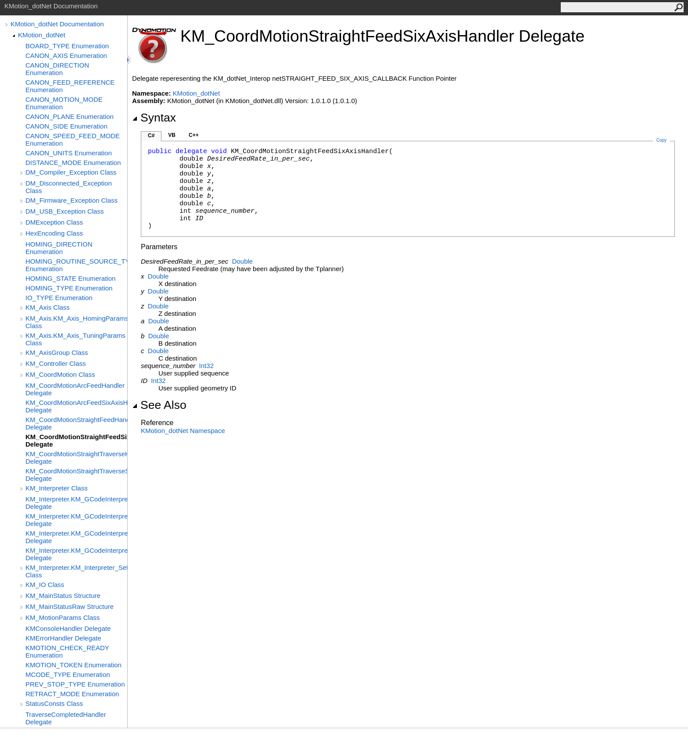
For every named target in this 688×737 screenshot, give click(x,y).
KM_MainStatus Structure (62, 595)
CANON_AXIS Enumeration (66, 55)
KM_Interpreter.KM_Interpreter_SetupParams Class (76, 571)
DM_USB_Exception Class (64, 211)
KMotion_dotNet (41, 35)
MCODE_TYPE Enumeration (67, 674)
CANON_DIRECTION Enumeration (57, 68)
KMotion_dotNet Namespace (183, 430)
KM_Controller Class (55, 363)
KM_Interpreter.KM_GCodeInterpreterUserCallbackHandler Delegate (76, 536)
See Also (159, 404)
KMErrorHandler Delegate (63, 638)
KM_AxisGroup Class (56, 352)
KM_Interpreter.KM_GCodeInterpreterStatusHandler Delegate (76, 519)
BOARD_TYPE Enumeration (67, 46)
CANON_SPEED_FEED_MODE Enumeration (72, 139)
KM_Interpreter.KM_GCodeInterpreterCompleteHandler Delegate (76, 502)
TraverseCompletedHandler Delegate (65, 718)
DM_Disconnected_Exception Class (68, 186)
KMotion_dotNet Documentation (57, 24)
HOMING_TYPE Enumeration (68, 288)
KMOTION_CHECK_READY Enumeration (67, 651)
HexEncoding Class (54, 233)
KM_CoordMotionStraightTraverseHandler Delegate (76, 457)
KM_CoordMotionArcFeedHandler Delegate (75, 389)
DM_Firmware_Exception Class (71, 200)
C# (151, 135)
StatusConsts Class (54, 703)
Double (242, 261)
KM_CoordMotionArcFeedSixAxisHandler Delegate (76, 406)
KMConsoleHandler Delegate (68, 628)
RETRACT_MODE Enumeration (72, 694)
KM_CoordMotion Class (60, 374)
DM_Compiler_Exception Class (71, 172)
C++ (194, 135)
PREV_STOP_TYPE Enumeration (75, 684)
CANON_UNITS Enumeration (68, 153)
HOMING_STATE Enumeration (70, 278)
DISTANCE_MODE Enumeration (73, 162)
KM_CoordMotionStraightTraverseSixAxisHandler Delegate (76, 474)
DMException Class (54, 222)
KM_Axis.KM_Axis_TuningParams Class (75, 339)
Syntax (154, 117)
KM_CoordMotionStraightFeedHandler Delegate (76, 423)
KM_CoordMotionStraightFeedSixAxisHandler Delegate (76, 440)
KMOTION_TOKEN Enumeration (73, 665)
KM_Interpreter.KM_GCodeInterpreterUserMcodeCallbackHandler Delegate (76, 554)
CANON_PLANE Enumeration (69, 116)
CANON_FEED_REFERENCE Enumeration (70, 86)
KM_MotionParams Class (62, 617)
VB (172, 135)
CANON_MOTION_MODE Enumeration (64, 103)
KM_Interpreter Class (56, 488)
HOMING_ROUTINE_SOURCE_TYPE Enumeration (76, 265)
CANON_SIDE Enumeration (66, 126)
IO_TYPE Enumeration (59, 297)
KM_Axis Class (47, 307)
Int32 (206, 365)
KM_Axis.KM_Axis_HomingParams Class (76, 322)
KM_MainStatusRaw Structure (69, 606)
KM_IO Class (44, 584)
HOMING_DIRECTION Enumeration (59, 247)
